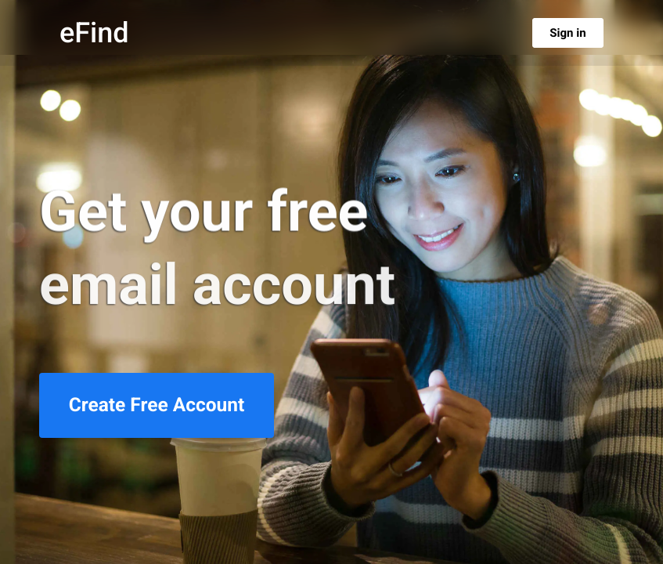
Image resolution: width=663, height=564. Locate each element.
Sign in (567, 33)
